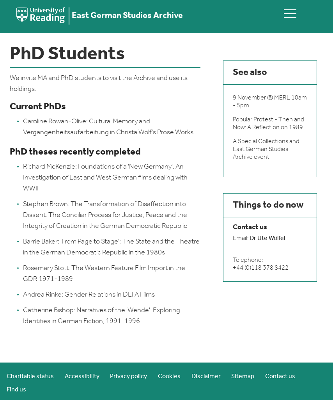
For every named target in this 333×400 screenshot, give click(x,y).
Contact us (280, 376)
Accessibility (82, 376)
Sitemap (242, 376)
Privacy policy (128, 376)
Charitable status (30, 376)
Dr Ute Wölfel (267, 238)
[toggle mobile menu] (290, 13)
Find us (16, 390)
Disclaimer (206, 376)
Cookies (169, 376)
